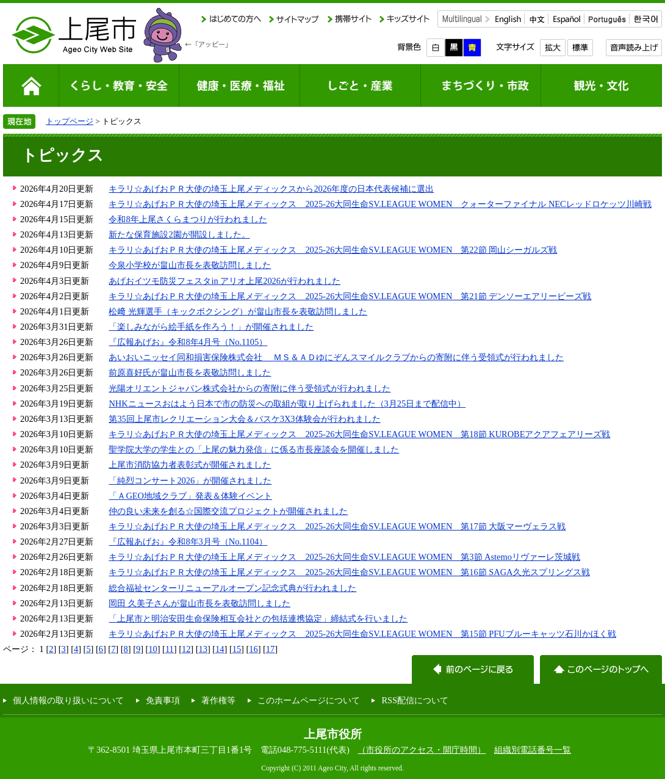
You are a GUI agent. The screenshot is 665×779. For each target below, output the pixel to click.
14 (219, 649)
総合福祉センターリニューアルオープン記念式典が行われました (232, 588)
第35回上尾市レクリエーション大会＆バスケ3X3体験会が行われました (244, 419)
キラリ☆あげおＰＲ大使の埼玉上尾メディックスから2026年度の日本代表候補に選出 (271, 189)
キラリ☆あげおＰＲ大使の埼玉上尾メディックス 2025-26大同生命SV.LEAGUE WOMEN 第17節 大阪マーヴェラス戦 (337, 526)
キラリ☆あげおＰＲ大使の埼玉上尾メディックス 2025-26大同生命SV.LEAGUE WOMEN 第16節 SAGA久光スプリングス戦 (349, 572)
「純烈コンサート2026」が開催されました (190, 480)
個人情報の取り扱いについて (68, 700)
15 (236, 649)
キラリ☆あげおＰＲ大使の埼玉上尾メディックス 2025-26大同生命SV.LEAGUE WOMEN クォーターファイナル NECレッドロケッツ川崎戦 (380, 204)
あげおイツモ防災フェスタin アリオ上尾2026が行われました (224, 281)
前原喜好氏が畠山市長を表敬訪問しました (190, 372)
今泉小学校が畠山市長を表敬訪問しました (190, 265)
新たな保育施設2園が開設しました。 (179, 234)
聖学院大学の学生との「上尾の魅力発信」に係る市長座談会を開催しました (254, 449)
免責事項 (163, 700)
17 (270, 649)
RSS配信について (414, 700)
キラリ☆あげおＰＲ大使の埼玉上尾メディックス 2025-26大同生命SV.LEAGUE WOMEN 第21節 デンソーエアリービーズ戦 (350, 296)
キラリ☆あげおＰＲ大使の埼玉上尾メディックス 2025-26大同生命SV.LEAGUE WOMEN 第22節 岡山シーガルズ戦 (333, 250)
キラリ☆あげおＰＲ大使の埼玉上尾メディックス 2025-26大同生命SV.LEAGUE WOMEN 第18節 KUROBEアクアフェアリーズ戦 (359, 434)
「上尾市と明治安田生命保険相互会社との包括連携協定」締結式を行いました (258, 618)
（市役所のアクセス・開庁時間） (422, 750)
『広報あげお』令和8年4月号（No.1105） (188, 342)
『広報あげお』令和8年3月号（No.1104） (188, 541)
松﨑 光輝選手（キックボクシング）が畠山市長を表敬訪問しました (238, 311)
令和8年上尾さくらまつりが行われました (188, 219)
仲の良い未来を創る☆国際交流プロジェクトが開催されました (228, 511)
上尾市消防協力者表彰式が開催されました (190, 464)
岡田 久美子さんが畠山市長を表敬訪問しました (199, 603)
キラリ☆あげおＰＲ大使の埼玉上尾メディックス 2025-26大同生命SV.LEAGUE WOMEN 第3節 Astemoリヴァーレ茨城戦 (344, 557)
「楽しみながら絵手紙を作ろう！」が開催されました (211, 327)
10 (152, 649)
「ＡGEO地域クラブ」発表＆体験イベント (190, 496)
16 (253, 649)
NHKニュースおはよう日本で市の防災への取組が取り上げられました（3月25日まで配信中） (287, 403)
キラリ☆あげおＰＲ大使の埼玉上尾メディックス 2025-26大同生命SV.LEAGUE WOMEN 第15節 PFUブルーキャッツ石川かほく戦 (362, 634)
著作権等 (218, 700)
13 (203, 649)
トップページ (69, 121)
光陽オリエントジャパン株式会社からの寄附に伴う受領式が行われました (249, 388)
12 (186, 649)
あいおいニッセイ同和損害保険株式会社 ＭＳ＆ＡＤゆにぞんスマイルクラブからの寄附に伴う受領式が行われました (336, 357)
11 (169, 649)
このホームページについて (308, 700)
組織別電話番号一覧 (532, 750)
